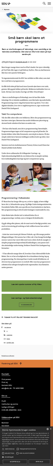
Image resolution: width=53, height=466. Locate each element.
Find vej (5, 382)
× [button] (50, 429)
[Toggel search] (44, 3)
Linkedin (8, 335)
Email (7, 339)
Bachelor (5, 423)
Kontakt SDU (7, 385)
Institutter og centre (10, 404)
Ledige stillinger (8, 407)
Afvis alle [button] (39, 461)
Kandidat (5, 426)
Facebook (6, 327)
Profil (4, 401)
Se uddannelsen (26, 305)
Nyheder (7, 9)
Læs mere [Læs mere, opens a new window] (5, 446)
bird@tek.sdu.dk (21, 62)
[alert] (26, 446)
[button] (3, 449)
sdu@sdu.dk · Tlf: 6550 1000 (13, 388)
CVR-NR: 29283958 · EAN (11, 410)
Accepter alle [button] (15, 462)
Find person (6, 379)
